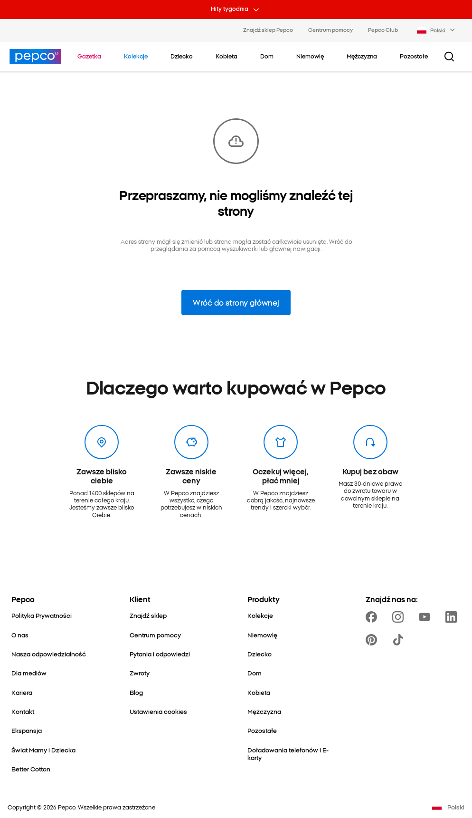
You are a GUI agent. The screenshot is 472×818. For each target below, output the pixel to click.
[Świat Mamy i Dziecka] (43, 749)
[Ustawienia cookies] (158, 711)
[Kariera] (21, 692)
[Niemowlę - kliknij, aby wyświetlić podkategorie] (310, 56)
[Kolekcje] (260, 615)
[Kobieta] (258, 692)
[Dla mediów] (29, 672)
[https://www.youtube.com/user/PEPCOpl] (426, 617)
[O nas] (19, 634)
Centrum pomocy (330, 29)
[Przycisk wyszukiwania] (449, 56)
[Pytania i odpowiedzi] (160, 653)
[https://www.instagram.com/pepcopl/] (399, 617)
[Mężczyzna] (264, 711)
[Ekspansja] (26, 730)
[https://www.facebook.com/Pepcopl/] (373, 617)
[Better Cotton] (30, 768)
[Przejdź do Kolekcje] (135, 56)
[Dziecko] (259, 653)
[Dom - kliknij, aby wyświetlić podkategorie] (267, 56)
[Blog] (136, 692)
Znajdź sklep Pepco (268, 29)
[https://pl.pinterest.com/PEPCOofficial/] (373, 639)
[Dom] (254, 672)
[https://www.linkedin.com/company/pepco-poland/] (453, 617)
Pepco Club (383, 29)
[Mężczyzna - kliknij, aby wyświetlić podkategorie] (362, 56)
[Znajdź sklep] (148, 615)
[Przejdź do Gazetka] (89, 56)
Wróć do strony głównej (236, 302)
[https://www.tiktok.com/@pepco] (399, 639)
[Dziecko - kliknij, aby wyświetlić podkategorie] (181, 56)
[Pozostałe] (262, 730)
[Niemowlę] (262, 634)
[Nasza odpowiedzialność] (48, 653)
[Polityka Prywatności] (41, 615)
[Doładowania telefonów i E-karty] (295, 753)
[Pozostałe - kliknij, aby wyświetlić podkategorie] (414, 56)
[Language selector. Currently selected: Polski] (436, 30)
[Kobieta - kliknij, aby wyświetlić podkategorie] (226, 56)
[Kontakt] (22, 711)
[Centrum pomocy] (155, 634)
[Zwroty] (140, 672)
